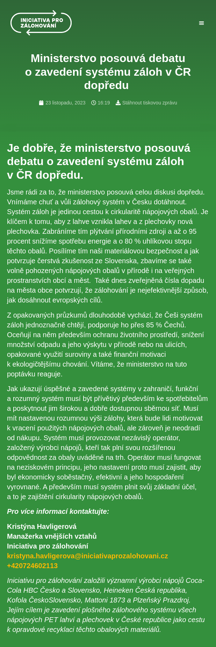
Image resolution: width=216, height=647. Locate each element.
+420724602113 (32, 566)
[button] (201, 23)
